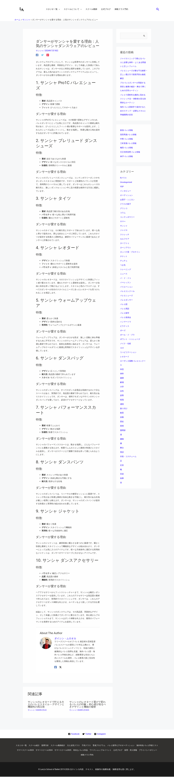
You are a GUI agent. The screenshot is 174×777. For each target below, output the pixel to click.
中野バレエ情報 (127, 139)
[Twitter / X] (60, 667)
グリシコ (124, 208)
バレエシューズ (127, 296)
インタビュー (126, 191)
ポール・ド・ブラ (128, 335)
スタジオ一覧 (30, 745)
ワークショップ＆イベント (132, 750)
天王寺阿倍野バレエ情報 (130, 152)
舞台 (122, 448)
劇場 (122, 382)
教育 (122, 413)
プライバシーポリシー (87, 755)
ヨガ (122, 348)
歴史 (122, 422)
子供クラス (98, 745)
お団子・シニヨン (128, 200)
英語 (122, 452)
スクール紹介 (43, 745)
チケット (124, 256)
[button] (158, 9)
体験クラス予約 (105, 755)
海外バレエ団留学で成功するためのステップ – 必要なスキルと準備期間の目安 (133, 111)
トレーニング (126, 269)
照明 (122, 426)
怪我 (122, 400)
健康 (122, 378)
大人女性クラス (85, 745)
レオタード (125, 357)
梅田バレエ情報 (127, 148)
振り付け (124, 409)
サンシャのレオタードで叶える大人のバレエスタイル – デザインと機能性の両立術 (46, 704)
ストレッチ (125, 235)
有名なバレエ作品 (111, 750)
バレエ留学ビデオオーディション (135, 745)
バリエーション (127, 287)
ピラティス (125, 326)
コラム (123, 213)
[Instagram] (100, 734)
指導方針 (55, 745)
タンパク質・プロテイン (130, 252)
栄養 (122, 417)
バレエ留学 (125, 313)
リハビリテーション (129, 352)
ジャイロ (124, 230)
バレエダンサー (127, 300)
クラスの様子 (126, 204)
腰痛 (122, 439)
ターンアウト (126, 248)
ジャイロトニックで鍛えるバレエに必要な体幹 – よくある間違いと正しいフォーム (133, 63)
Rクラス (123, 178)
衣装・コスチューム (129, 456)
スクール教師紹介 (68, 745)
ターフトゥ (125, 243)
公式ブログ (150, 750)
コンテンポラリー (128, 217)
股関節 (123, 430)
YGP (122, 187)
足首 (122, 465)
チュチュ (124, 261)
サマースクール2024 (72, 750)
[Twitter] (42, 55)
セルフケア (125, 239)
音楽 (122, 474)
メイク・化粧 (126, 344)
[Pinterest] (48, 55)
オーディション (127, 195)
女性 (122, 391)
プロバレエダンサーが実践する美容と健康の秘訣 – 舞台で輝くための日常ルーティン (133, 87)
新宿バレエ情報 (127, 130)
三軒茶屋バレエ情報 (129, 143)
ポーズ (123, 331)
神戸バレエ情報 (127, 156)
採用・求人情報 (68, 755)
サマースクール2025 (92, 750)
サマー (123, 221)
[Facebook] (37, 55)
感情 (122, 404)
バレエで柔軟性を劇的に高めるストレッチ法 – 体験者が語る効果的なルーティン (133, 99)
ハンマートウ (126, 322)
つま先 (123, 265)
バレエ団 (124, 304)
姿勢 (122, 395)
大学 (122, 387)
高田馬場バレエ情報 (129, 135)
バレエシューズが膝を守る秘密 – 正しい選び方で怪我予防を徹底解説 (133, 75)
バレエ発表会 (126, 317)
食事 (122, 478)
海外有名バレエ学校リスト (30, 750)
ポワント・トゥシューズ (130, 339)
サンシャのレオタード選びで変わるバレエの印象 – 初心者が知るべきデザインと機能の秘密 (87, 704)
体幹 (122, 374)
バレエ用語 (125, 309)
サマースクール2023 (53, 750)
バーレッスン (126, 283)
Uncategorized (126, 182)
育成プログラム (112, 745)
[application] (59, 9)
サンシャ (40, 50)
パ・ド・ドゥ (126, 278)
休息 (122, 369)
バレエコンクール (128, 291)
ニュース (124, 274)
